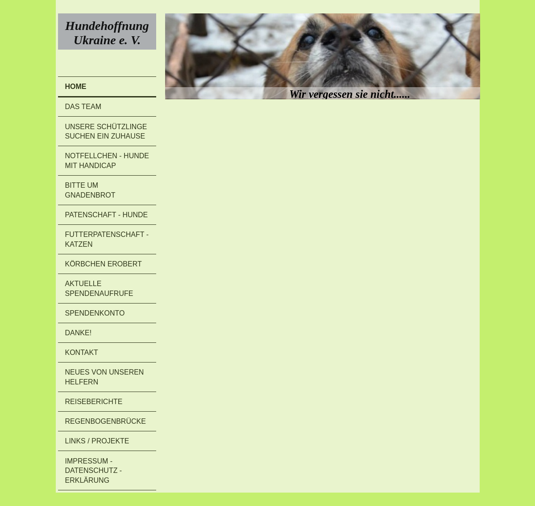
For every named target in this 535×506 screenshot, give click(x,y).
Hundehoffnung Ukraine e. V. (107, 33)
